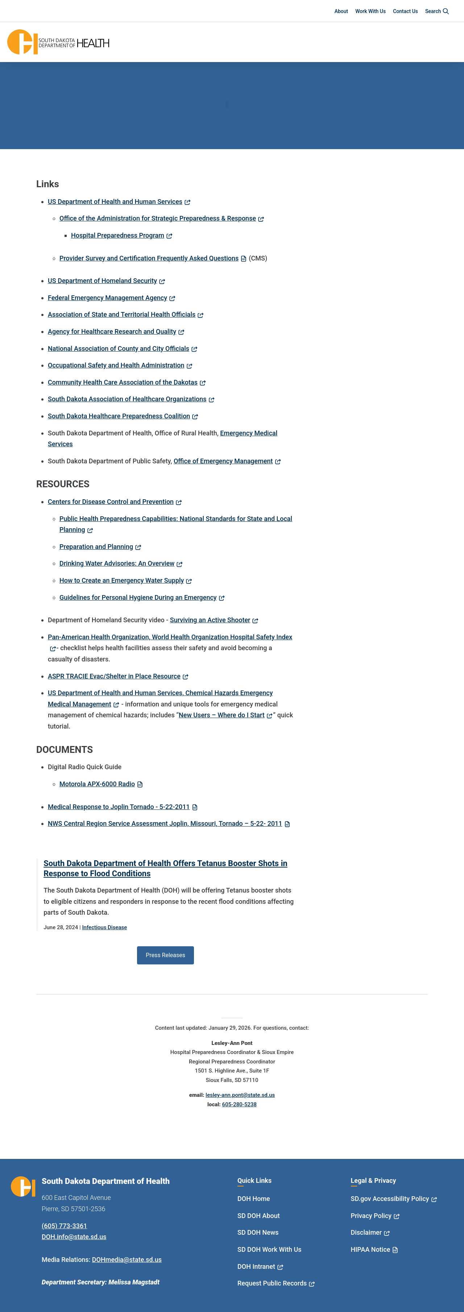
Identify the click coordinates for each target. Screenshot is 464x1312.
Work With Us (370, 11)
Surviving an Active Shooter (210, 620)
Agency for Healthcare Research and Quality (112, 331)
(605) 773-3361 (64, 1226)
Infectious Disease (104, 927)
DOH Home (253, 1198)
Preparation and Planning (96, 546)
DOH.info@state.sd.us (74, 1237)
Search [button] (437, 11)
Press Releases (165, 955)
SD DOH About (258, 1215)
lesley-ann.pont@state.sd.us (240, 1095)
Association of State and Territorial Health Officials (121, 314)
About (341, 11)
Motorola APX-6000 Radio (97, 784)
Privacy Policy (371, 1215)
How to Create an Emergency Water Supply (121, 580)
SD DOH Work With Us (269, 1249)
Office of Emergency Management (223, 461)
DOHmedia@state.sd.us (127, 1259)
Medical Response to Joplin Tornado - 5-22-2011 (119, 807)
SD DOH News (258, 1232)
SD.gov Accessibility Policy (390, 1198)
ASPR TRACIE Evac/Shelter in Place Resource (114, 676)
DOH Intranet (256, 1266)
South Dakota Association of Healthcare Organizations (127, 399)
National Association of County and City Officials (118, 348)
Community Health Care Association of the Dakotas (123, 382)
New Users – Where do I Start (222, 715)
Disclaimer (366, 1232)
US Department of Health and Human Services (115, 201)
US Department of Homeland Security (102, 280)
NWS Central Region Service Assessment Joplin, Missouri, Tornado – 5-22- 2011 (165, 823)
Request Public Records (272, 1283)
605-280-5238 (239, 1104)
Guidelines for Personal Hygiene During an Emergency (138, 597)
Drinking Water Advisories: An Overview (116, 563)
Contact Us (405, 11)
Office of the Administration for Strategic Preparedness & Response (157, 218)
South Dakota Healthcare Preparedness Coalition (119, 416)
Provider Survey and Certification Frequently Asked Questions (149, 258)
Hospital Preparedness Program (117, 235)
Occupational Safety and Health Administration (116, 365)
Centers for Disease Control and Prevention (111, 501)
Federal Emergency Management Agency (107, 298)
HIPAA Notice (370, 1249)
